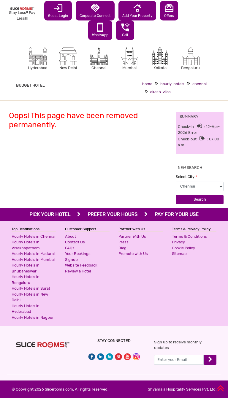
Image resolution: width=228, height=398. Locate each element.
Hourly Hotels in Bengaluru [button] (25, 280)
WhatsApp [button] (100, 29)
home (147, 84)
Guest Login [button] (58, 10)
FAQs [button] (70, 248)
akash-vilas (160, 92)
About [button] (70, 236)
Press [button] (123, 242)
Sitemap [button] (179, 253)
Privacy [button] (178, 242)
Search (200, 199)
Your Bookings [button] (78, 253)
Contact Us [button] (75, 242)
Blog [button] (122, 248)
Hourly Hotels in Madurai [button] (33, 253)
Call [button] (125, 29)
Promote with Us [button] (133, 253)
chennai (199, 84)
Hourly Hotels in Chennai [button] (33, 236)
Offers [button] (169, 10)
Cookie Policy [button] (183, 248)
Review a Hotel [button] (78, 271)
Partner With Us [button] (132, 236)
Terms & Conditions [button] (189, 236)
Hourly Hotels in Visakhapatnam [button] (26, 245)
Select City (186, 177)
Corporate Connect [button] (95, 10)
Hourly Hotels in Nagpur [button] (33, 317)
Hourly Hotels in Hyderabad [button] (25, 309)
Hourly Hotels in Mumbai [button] (33, 259)
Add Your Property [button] (137, 10)
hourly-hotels (172, 84)
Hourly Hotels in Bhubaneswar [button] (25, 268)
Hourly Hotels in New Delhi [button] (30, 297)
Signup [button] (71, 259)
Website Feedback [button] (81, 265)
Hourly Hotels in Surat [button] (31, 288)
